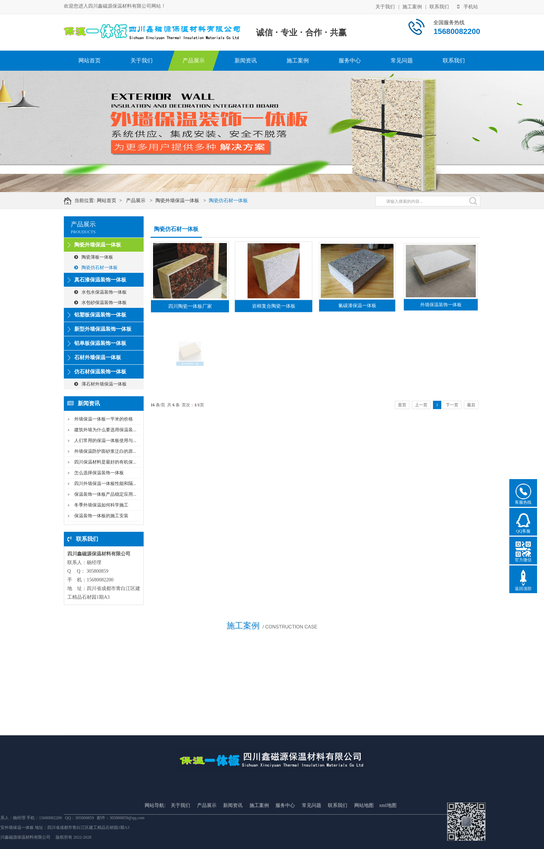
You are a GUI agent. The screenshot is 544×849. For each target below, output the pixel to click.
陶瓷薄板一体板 (93, 257)
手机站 (467, 6)
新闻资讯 (246, 60)
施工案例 (412, 6)
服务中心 (350, 60)
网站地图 (364, 845)
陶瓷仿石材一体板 (239, 200)
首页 (402, 404)
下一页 (452, 404)
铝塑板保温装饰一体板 (100, 315)
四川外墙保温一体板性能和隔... (105, 483)
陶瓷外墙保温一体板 (188, 200)
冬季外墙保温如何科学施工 (101, 505)
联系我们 (439, 6)
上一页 (421, 404)
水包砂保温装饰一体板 (100, 302)
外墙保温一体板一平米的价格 (103, 419)
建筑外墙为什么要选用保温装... (105, 429)
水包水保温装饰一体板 (100, 292)
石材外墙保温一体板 (97, 357)
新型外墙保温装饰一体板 (102, 329)
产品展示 (193, 60)
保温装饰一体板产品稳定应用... (105, 494)
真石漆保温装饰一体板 (100, 280)
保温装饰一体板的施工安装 (101, 515)
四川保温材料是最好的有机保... (105, 462)
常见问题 (402, 60)
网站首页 (89, 60)
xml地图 (388, 845)
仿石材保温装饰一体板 (100, 371)
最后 (471, 404)
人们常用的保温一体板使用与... (105, 440)
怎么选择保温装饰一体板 (99, 472)
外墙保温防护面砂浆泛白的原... (105, 451)
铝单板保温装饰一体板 (100, 343)
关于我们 (385, 6)
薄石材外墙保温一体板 (100, 384)
